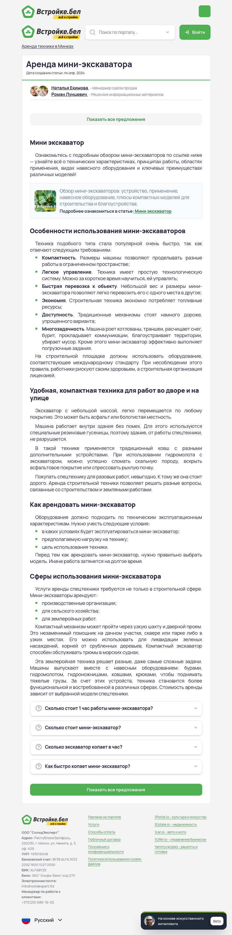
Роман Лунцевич (69, 94)
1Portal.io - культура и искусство (181, 816)
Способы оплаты (101, 831)
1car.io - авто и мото (170, 831)
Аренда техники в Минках (47, 46)
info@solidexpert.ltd (38, 886)
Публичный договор (104, 839)
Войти (194, 32)
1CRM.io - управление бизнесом (180, 839)
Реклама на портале (104, 816)
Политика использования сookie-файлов (115, 861)
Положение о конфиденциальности (106, 849)
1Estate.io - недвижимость (176, 824)
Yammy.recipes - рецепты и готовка (176, 849)
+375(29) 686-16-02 (38, 902)
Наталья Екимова (70, 88)
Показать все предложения (116, 119)
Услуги (93, 824)
